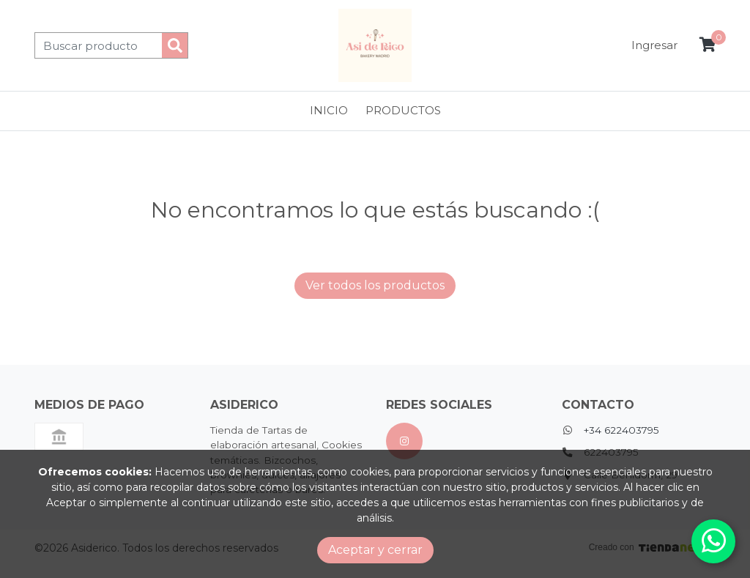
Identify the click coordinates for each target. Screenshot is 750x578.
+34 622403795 (621, 430)
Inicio (329, 110)
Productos (403, 110)
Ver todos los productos (375, 285)
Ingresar (654, 45)
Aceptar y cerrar (375, 550)
